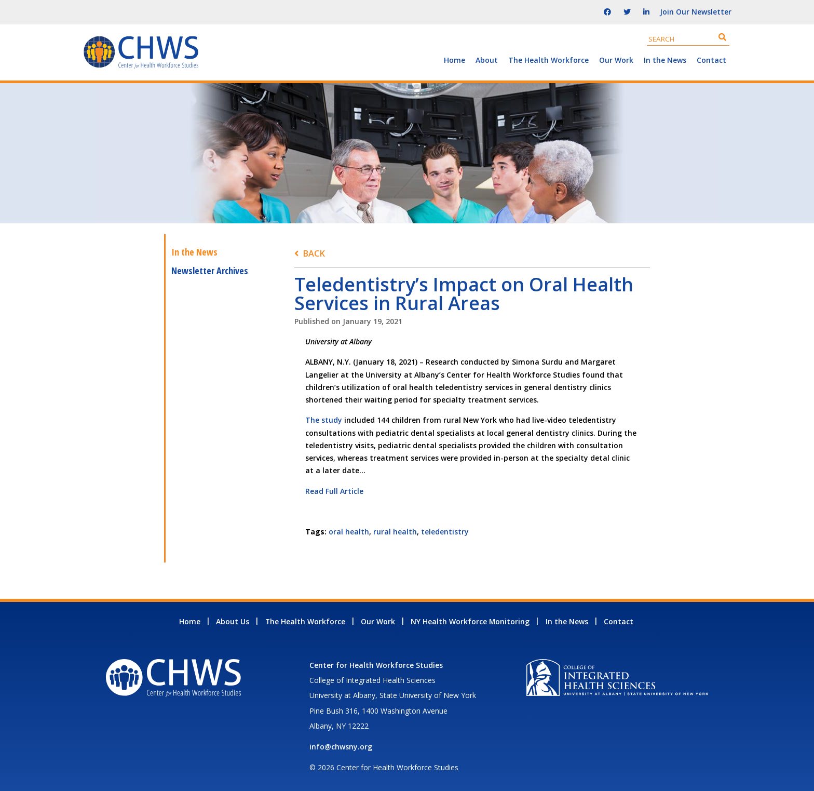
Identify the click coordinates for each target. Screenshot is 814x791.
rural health (395, 532)
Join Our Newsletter (695, 12)
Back (314, 253)
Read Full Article (334, 491)
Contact (711, 60)
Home (454, 60)
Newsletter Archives (209, 270)
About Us (232, 621)
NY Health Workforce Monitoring (470, 621)
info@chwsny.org (340, 747)
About (487, 60)
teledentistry (445, 532)
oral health (349, 532)
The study (323, 420)
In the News (665, 60)
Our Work (616, 60)
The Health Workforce (548, 60)
